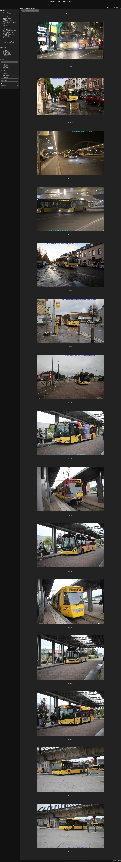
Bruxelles (5, 18)
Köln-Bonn (5, 26)
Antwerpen (5, 14)
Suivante (76, 858)
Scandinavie (5, 37)
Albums (2, 10)
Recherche (5, 65)
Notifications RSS (7, 67)
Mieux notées (6, 51)
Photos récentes (6, 52)
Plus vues (5, 50)
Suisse (4, 38)
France (4, 21)
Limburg (5, 29)
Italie (4, 25)
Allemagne (5, 13)
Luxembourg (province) (8, 30)
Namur (4, 31)
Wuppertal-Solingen (7, 42)
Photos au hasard (7, 54)
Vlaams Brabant (6, 40)
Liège (4, 28)
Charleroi (5, 19)
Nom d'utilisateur (5, 77)
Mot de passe (4, 80)
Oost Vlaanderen (7, 32)
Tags (4, 64)
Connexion (5, 73)
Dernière (82, 858)
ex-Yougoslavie (6, 20)
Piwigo (119, 860)
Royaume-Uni (6, 35)
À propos (5, 66)
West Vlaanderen (7, 41)
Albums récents (6, 53)
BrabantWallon (6, 17)
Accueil (22, 8)
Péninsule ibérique (7, 34)
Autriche (5, 16)
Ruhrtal (4, 36)
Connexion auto (5, 83)
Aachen (4, 12)
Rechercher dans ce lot (31, 10)
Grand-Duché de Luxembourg (9, 22)
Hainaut (5, 24)
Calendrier (5, 55)
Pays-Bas (5, 33)
